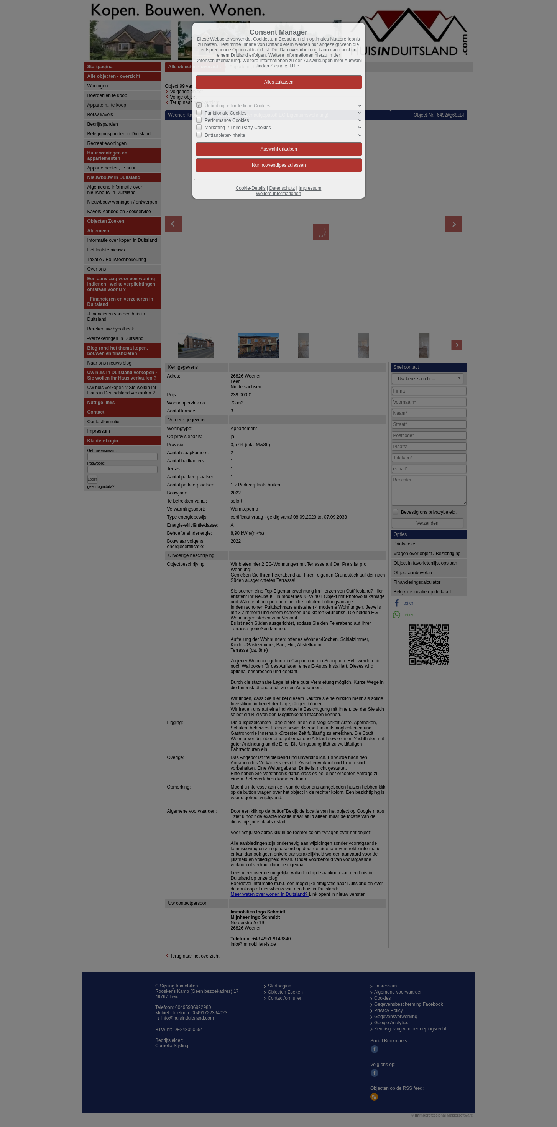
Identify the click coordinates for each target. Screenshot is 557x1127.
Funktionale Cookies (225, 113)
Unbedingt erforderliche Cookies (237, 105)
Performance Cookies (227, 120)
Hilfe (294, 66)
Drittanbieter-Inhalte (225, 135)
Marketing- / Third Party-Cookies (238, 127)
